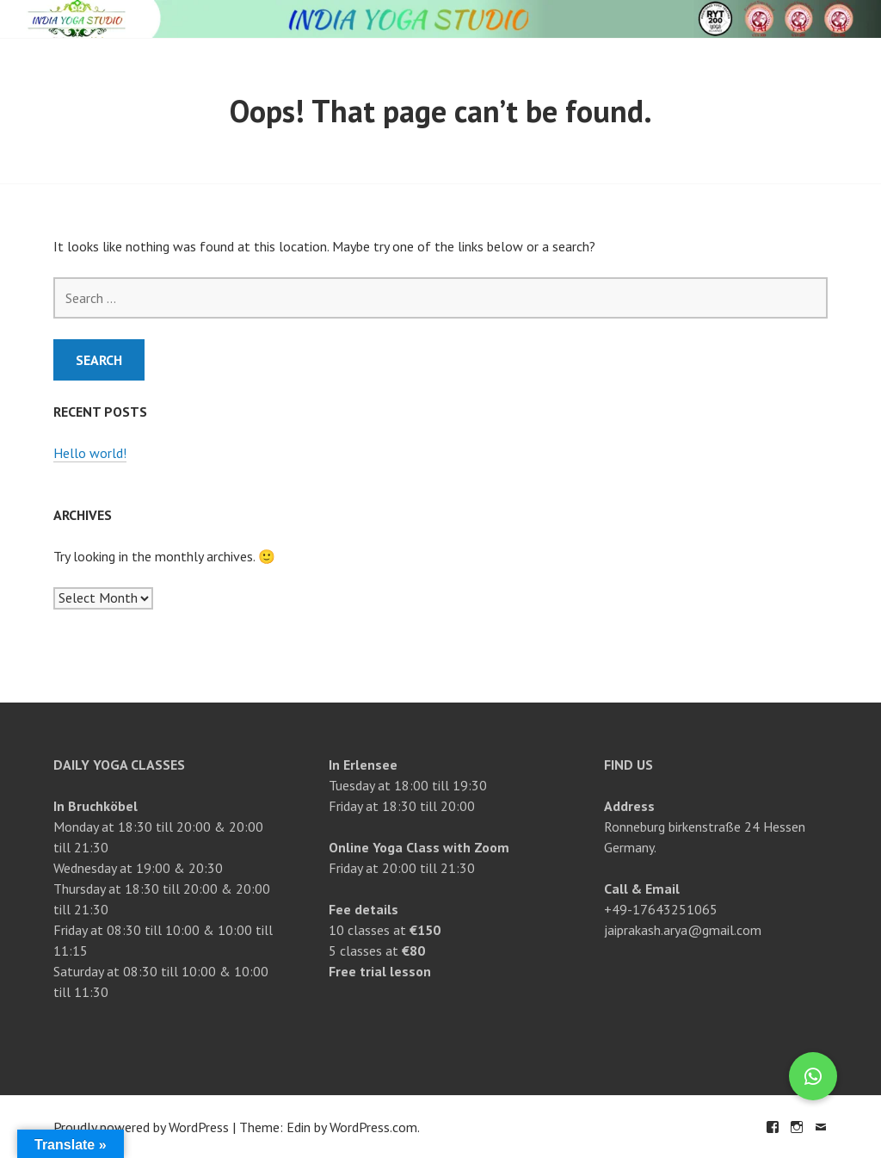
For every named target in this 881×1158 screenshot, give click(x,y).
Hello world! (89, 452)
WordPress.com (373, 1127)
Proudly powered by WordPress (141, 1127)
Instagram (797, 1127)
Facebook (772, 1127)
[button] (813, 1076)
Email (821, 1127)
